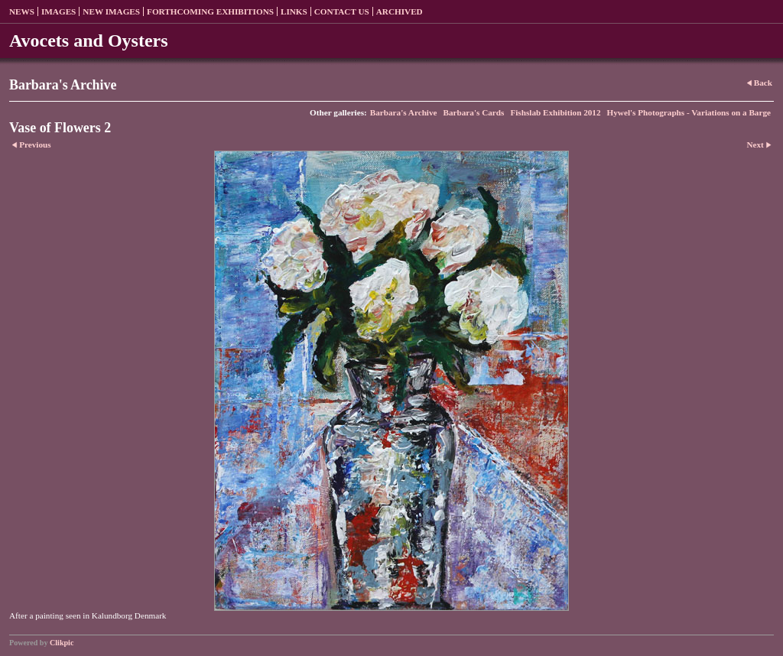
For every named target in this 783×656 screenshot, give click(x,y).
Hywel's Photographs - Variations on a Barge (689, 112)
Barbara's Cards (474, 112)
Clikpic (61, 642)
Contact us (341, 11)
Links (294, 11)
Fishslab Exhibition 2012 (555, 112)
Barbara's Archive (403, 112)
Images (58, 11)
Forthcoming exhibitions (210, 11)
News (21, 11)
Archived (399, 11)
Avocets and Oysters (88, 40)
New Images (111, 11)
